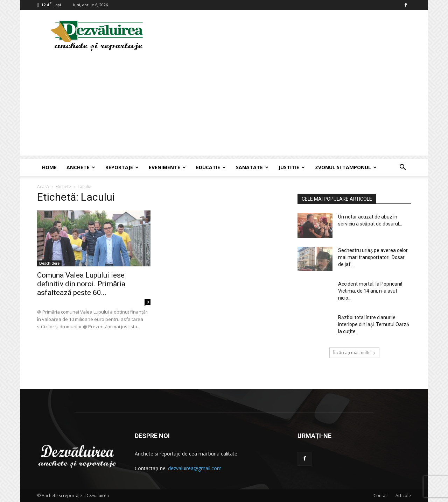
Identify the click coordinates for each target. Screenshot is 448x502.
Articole (403, 496)
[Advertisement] (224, 107)
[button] (402, 168)
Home (49, 167)
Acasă (43, 186)
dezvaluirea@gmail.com (195, 468)
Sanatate (252, 167)
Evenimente (167, 167)
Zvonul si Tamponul (346, 167)
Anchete (80, 167)
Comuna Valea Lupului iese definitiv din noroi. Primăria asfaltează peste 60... (81, 284)
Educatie (211, 167)
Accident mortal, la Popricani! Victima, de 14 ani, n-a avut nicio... (370, 291)
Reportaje (122, 167)
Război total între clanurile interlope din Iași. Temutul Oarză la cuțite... (373, 324)
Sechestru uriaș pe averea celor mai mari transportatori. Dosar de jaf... (373, 257)
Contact (381, 496)
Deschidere (49, 263)
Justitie (292, 167)
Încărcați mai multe (354, 353)
